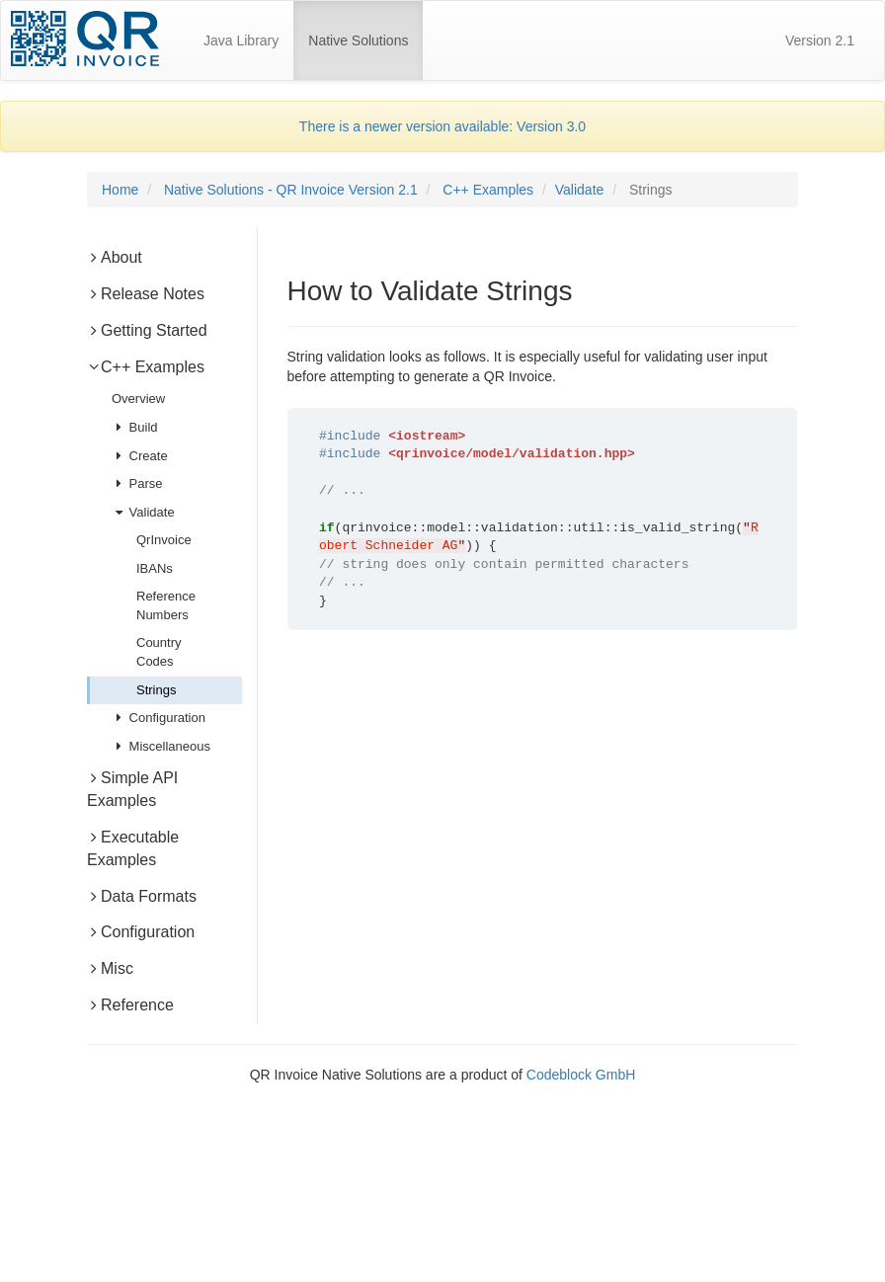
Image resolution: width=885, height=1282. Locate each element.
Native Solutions (365, 31)
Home (120, 190)
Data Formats (142, 896)
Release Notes (145, 293)
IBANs (154, 568)
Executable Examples (133, 848)
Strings (156, 689)
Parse (137, 483)
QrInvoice (164, 539)
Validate (579, 190)
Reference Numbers (166, 605)
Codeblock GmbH (581, 1074)
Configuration (158, 717)
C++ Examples (487, 190)
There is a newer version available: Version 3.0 (442, 126)
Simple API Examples (132, 789)
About (114, 257)
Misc (110, 968)
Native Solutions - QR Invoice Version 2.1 (291, 190)
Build (135, 427)
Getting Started (147, 330)
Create (140, 455)
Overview (138, 398)
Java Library (241, 40)
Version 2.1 (819, 40)
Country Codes (159, 652)
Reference (130, 1005)
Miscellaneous (161, 746)
